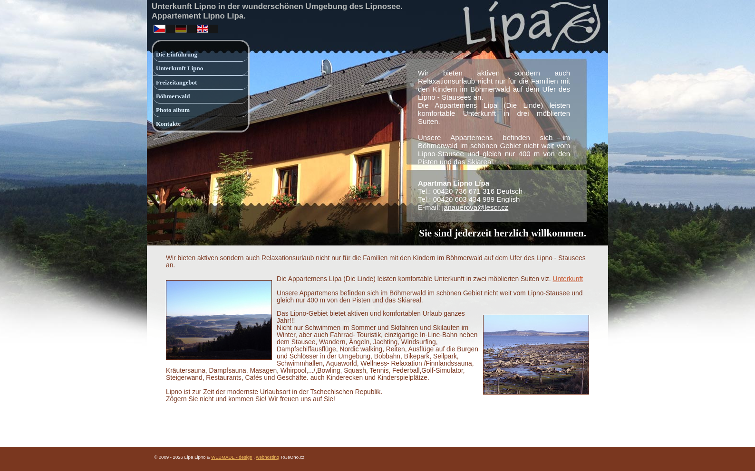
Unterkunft (568, 279)
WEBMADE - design (231, 457)
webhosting (268, 457)
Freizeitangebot (176, 82)
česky (158, 27)
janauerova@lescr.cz (475, 207)
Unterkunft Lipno (179, 68)
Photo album (173, 109)
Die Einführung (176, 54)
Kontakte (168, 123)
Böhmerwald (173, 96)
